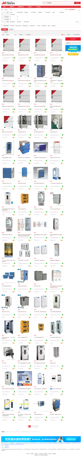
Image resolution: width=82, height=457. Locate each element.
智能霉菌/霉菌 (55, 260)
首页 (4, 6)
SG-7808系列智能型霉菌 (55, 311)
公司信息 (11, 29)
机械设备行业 (21, 6)
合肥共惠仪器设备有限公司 (39, 211)
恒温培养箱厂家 (13, 444)
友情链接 (54, 453)
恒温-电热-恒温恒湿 (8, 388)
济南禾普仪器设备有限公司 (55, 160)
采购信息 (12, 6)
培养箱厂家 (45, 443)
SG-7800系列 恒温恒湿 (55, 337)
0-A (6, 431)
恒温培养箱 (53, 25)
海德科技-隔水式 (22, 311)
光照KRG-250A (22, 183)
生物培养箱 (7, 445)
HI (16, 431)
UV (33, 431)
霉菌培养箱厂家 (56, 443)
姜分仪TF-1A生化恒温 (55, 208)
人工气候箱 (38, 25)
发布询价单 (73, 38)
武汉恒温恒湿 (53, 131)
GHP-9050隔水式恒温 (39, 183)
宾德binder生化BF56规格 (39, 106)
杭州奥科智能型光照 (39, 131)
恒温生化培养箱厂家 (20, 444)
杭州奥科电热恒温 (38, 414)
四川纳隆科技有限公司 (6, 263)
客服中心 (36, 453)
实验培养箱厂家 (75, 443)
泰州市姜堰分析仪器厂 (54, 211)
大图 (63, 34)
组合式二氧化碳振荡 (23, 337)
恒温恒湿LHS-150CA (55, 157)
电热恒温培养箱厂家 (33, 443)
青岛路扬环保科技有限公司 (23, 391)
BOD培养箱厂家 (7, 444)
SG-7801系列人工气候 (23, 260)
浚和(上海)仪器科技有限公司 (55, 391)
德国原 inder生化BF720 (7, 131)
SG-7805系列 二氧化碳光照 (40, 311)
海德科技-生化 (5, 311)
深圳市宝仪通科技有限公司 (23, 211)
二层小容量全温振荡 (39, 337)
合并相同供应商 (76, 34)
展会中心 (30, 6)
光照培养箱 (12, 25)
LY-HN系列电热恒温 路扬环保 (24, 388)
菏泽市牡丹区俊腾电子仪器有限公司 (7, 417)
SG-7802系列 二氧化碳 (39, 260)
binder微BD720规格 (55, 54)
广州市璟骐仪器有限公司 (6, 57)
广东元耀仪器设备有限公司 (39, 83)
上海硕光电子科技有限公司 (23, 263)
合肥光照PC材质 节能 (7, 234)
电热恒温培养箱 (25, 25)
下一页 (36, 426)
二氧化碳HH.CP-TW (7, 183)
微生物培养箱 (44, 25)
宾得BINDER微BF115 (8, 80)
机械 (51, 388)
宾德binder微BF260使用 (24, 80)
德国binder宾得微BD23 (8, 54)
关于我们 (27, 453)
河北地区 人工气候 (38, 208)
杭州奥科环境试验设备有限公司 (23, 134)
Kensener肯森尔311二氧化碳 (40, 388)
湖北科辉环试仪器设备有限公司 (23, 160)
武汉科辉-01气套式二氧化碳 (24, 157)
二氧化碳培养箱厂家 (19, 443)
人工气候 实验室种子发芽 (56, 183)
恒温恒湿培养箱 (18, 25)
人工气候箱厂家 (40, 443)
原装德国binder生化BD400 (24, 106)
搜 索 (77, 2)
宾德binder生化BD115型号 (8, 106)
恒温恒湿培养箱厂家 (26, 443)
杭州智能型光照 (22, 131)
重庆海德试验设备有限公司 (7, 314)
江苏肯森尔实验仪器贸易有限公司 (39, 391)
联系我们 (32, 453)
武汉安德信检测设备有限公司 (55, 134)
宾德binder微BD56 (23, 54)
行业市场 (38, 6)
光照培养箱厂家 (12, 443)
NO (24, 431)
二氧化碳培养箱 (32, 25)
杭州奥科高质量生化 (7, 157)
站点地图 (41, 453)
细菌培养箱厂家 (69, 443)
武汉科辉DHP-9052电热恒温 (40, 157)
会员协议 (49, 453)
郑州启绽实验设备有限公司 (55, 263)
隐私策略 (45, 453)
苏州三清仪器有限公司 (6, 391)
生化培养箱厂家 (50, 443)
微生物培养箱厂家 (62, 443)
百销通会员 (6, 31)
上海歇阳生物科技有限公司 (55, 186)
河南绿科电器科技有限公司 (23, 237)
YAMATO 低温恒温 (57, 388)
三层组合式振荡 (22, 208)
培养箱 (49, 25)
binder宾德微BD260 (39, 54)
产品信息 (4, 29)
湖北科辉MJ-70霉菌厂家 (55, 414)
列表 (68, 34)
